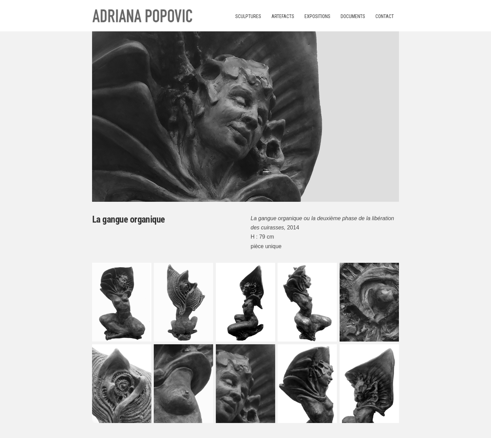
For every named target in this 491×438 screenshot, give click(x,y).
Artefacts (282, 16)
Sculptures (248, 16)
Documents (353, 16)
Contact (384, 16)
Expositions (317, 16)
